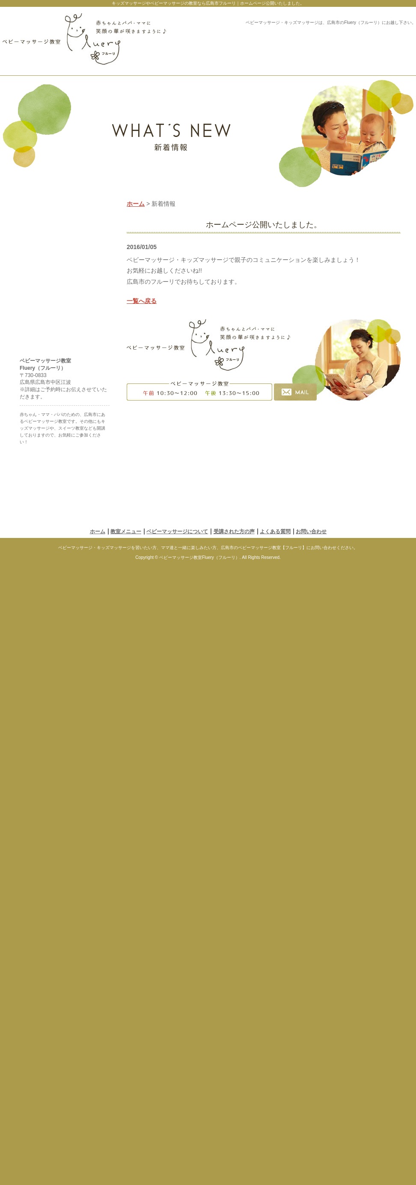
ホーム (136, 233)
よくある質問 (275, 1143)
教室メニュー (125, 1143)
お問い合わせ (311, 1143)
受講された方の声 (234, 1143)
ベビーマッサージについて (177, 1143)
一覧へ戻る (142, 330)
